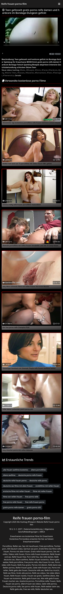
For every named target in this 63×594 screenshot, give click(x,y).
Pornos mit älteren (39, 565)
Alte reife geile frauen (50, 578)
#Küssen (21, 73)
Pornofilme (7, 546)
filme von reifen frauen (12, 496)
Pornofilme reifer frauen (45, 581)
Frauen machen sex (10, 581)
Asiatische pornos (27, 581)
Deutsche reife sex (36, 570)
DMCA (42, 532)
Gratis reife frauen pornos (41, 551)
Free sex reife (28, 589)
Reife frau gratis (24, 565)
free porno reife (31, 496)
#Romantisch (40, 73)
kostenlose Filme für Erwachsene (39, 536)
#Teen (49, 73)
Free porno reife (31, 562)
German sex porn (31, 549)
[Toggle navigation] (59, 4)
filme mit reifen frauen (42, 491)
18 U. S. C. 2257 (15, 529)
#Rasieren (30, 73)
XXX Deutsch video (15, 549)
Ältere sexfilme (22, 559)
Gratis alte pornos (23, 573)
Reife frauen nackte (18, 575)
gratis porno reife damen (13, 507)
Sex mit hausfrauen (30, 546)
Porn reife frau (33, 557)
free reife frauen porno (34, 502)
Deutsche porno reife (12, 586)
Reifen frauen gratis (24, 567)
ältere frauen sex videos (31, 584)
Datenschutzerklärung (33, 529)
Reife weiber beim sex (50, 586)
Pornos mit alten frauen (20, 551)
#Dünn (38, 70)
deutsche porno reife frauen (30, 475)
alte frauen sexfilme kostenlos (15, 470)
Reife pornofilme (16, 562)
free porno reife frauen (12, 502)
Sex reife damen (46, 557)
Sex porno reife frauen (31, 586)
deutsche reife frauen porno (15, 480)
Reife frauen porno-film (14, 3)
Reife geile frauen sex (31, 578)
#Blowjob (30, 70)
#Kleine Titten (10, 73)
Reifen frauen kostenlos (39, 559)
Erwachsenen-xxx (17, 536)
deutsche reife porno (38, 480)
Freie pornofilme (46, 546)
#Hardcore (52, 70)
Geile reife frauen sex (42, 567)
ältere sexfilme (9, 475)
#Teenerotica (8, 75)
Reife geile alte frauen (18, 570)
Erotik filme (44, 549)
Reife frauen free (19, 557)
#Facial (45, 70)
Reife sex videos (38, 573)
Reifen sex (17, 546)
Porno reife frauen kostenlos (37, 554)
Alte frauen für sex (46, 562)
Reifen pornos (9, 567)
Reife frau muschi (52, 570)
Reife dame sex (54, 565)
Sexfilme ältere (49, 575)
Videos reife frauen (16, 554)
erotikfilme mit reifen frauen (47, 486)
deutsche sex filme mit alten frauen (18, 486)
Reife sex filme (9, 573)
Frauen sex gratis (34, 575)
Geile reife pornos (49, 584)
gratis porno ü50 (34, 507)
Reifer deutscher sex (43, 589)
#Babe (22, 70)
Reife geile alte (16, 589)
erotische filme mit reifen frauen (16, 491)
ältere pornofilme (38, 470)
